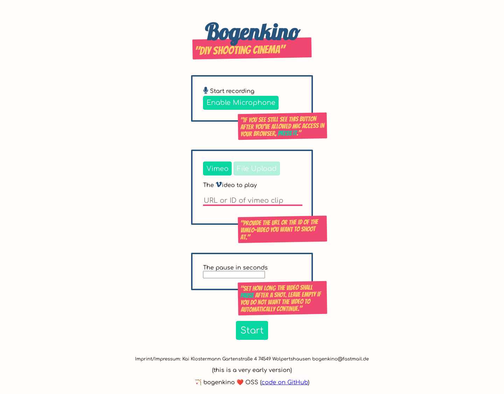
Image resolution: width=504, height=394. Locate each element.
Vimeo (217, 168)
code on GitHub (284, 382)
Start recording (228, 91)
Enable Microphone (240, 102)
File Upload (257, 168)
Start (252, 330)
